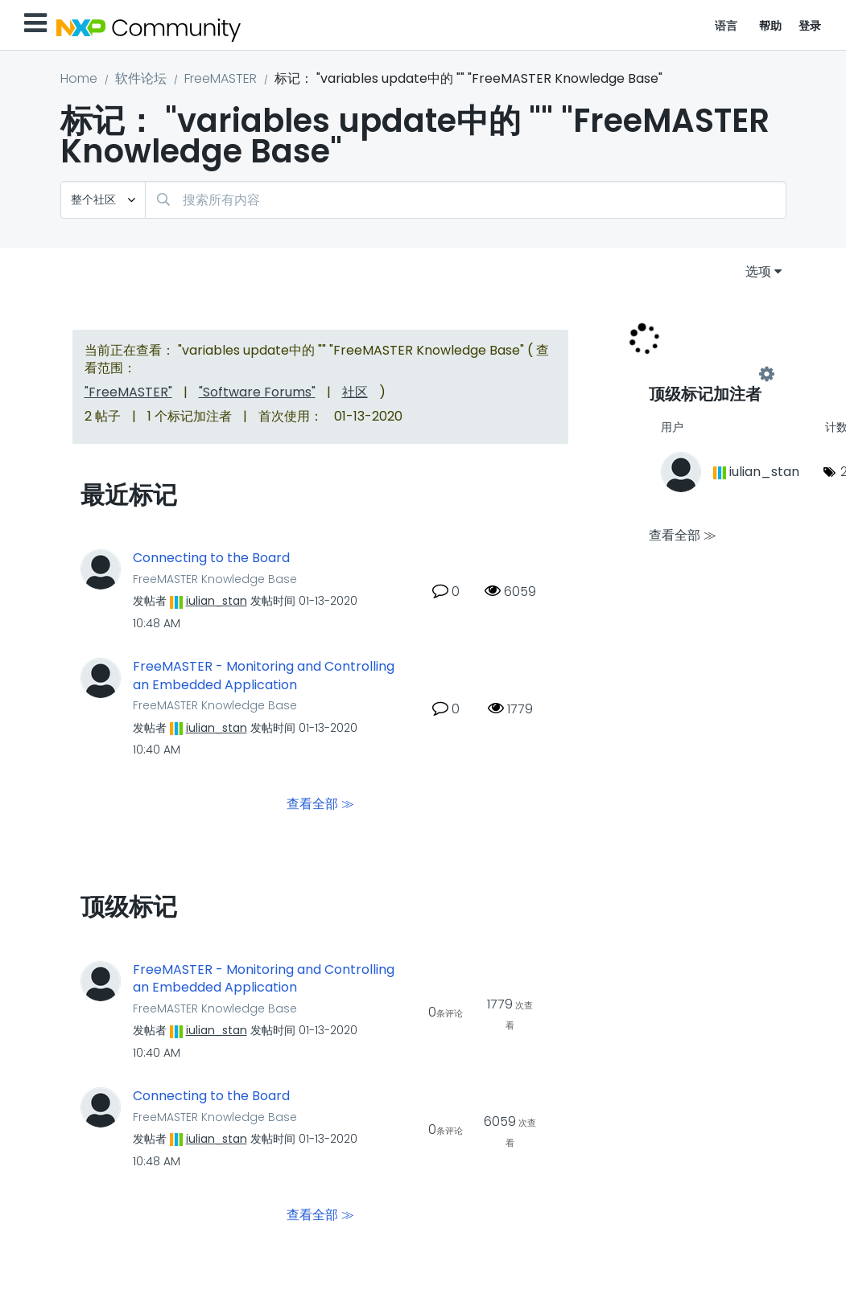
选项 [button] (758, 271)
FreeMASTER (220, 78)
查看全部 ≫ (320, 803)
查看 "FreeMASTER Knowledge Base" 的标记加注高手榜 (707, 374)
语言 (726, 26)
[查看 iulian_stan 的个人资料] (216, 601)
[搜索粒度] (103, 200)
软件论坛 (141, 78)
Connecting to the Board (211, 558)
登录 (810, 26)
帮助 (770, 26)
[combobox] (465, 200)
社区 (355, 392)
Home (78, 78)
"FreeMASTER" (128, 392)
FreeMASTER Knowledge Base (215, 579)
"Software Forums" (257, 392)
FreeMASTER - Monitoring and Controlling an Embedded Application (263, 676)
